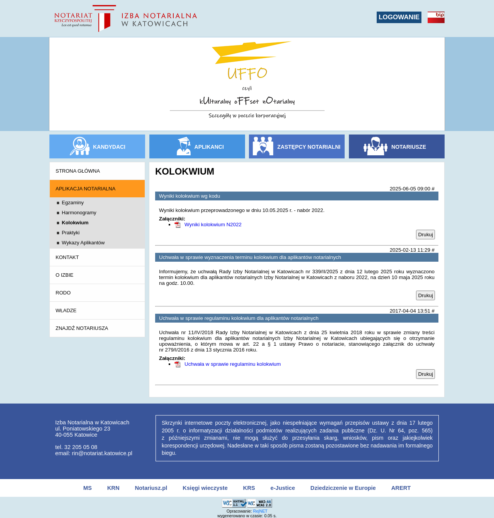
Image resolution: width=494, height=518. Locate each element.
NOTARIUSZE (408, 147)
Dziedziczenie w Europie (343, 488)
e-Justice (283, 488)
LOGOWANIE (399, 17)
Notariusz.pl (151, 488)
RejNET (260, 511)
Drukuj (425, 234)
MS (87, 488)
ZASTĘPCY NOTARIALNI (309, 147)
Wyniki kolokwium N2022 (213, 224)
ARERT (401, 488)
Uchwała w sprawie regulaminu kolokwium (232, 364)
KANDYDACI (109, 147)
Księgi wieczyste (205, 488)
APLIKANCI (209, 147)
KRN (113, 488)
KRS (249, 488)
